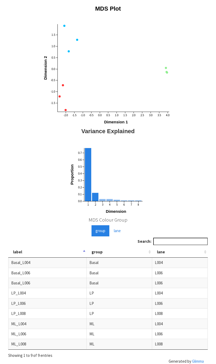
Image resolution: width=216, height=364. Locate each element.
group (100, 230)
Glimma (198, 361)
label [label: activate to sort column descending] (17, 251)
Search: (173, 241)
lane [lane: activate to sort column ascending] (161, 251)
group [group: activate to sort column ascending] (97, 251)
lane (117, 230)
